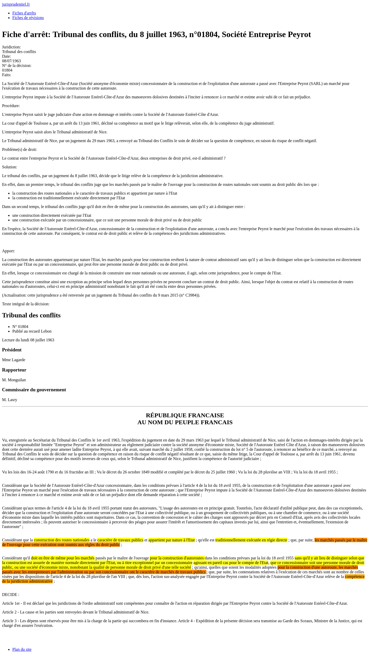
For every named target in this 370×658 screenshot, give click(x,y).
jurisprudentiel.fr (16, 4)
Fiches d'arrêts (24, 13)
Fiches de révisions (28, 17)
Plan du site (22, 649)
